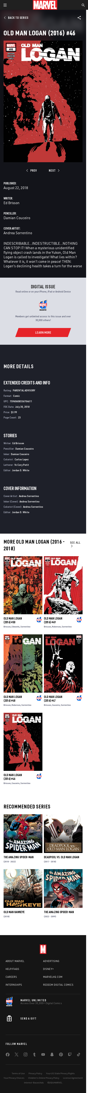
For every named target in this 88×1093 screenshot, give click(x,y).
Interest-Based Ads (34, 1082)
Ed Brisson (12, 203)
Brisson (7, 626)
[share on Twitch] (70, 1055)
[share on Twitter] (16, 1055)
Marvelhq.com (52, 976)
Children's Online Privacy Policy (43, 1077)
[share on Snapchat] (52, 1055)
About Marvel (15, 961)
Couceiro (56, 705)
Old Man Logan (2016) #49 (53, 620)
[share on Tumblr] (34, 1055)
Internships (14, 984)
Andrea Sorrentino (18, 233)
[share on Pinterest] (61, 1055)
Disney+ (48, 968)
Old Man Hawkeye (14, 912)
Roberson (56, 626)
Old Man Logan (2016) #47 (53, 698)
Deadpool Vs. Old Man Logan (61, 857)
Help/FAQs (12, 968)
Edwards (16, 626)
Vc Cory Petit (21, 464)
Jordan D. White (20, 470)
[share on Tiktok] (78, 1055)
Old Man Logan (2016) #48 (13, 698)
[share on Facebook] (8, 1055)
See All (75, 544)
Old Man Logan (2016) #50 (13, 620)
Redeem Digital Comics (58, 984)
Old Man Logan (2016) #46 (13, 777)
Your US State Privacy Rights (60, 1073)
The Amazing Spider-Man (19, 857)
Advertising (51, 961)
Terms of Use (18, 1073)
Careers (11, 976)
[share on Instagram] (25, 1055)
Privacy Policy (35, 1073)
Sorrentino (25, 626)
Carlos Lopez (22, 459)
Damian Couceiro (17, 218)
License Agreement (73, 1077)
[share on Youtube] (43, 1055)
